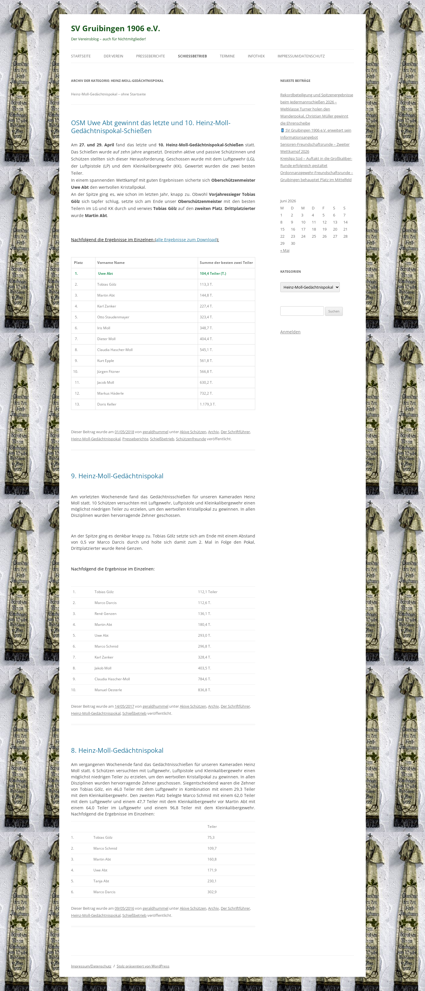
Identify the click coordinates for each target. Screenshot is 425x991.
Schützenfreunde (191, 438)
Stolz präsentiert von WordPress (143, 966)
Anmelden (290, 332)
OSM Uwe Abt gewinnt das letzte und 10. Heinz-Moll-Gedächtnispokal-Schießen (150, 126)
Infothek (256, 56)
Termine (227, 56)
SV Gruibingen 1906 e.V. (115, 28)
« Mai (284, 250)
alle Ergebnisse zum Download (186, 239)
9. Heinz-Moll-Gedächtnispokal (117, 475)
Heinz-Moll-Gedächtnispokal (96, 438)
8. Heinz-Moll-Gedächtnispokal (117, 750)
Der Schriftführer (235, 431)
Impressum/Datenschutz (301, 56)
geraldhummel (155, 431)
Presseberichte (150, 56)
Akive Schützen (193, 431)
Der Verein (113, 56)
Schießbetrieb (192, 56)
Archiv (213, 431)
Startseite (81, 56)
